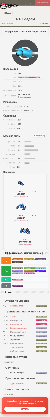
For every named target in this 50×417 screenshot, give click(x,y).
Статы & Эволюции (28, 31)
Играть (25, 409)
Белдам (21, 193)
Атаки (43, 31)
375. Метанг (43, 23)
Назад (7, 13)
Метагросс (25, 241)
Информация (11, 31)
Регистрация (42, 2)
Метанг (21, 217)
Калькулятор (39, 135)
